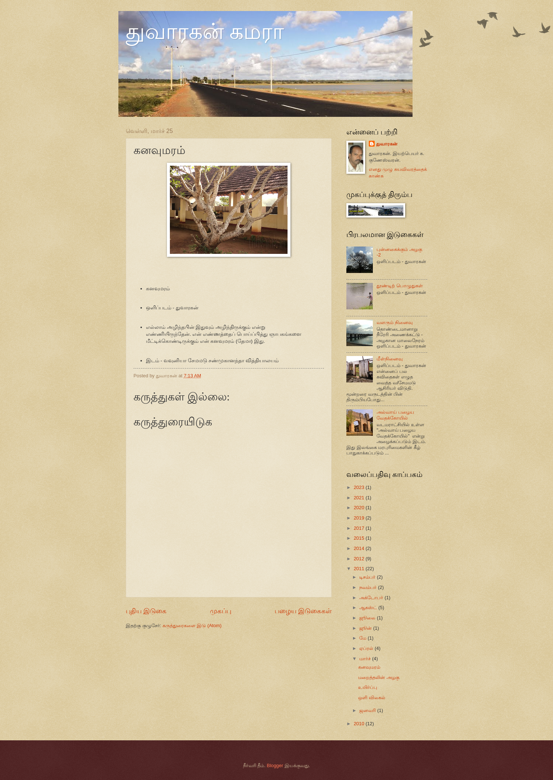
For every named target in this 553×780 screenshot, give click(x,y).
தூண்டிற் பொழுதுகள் (400, 285)
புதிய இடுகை (146, 611)
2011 (359, 568)
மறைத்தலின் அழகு (378, 677)
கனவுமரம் (369, 667)
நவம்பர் (368, 587)
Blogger (275, 765)
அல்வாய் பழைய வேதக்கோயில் (395, 414)
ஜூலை (368, 618)
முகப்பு (220, 611)
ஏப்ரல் (367, 648)
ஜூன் (366, 628)
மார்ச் (365, 658)
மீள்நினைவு (390, 359)
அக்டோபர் (372, 597)
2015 (359, 538)
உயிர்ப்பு (367, 687)
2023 (359, 487)
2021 (359, 497)
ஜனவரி (368, 710)
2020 (359, 507)
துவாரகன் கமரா (205, 31)
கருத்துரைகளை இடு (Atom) (192, 625)
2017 (359, 528)
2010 (359, 723)
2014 (359, 548)
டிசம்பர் (368, 577)
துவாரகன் (386, 144)
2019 (359, 518)
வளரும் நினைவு (395, 322)
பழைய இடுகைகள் (303, 611)
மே (363, 638)
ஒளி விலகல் (371, 697)
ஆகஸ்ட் (368, 607)
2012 (359, 558)
